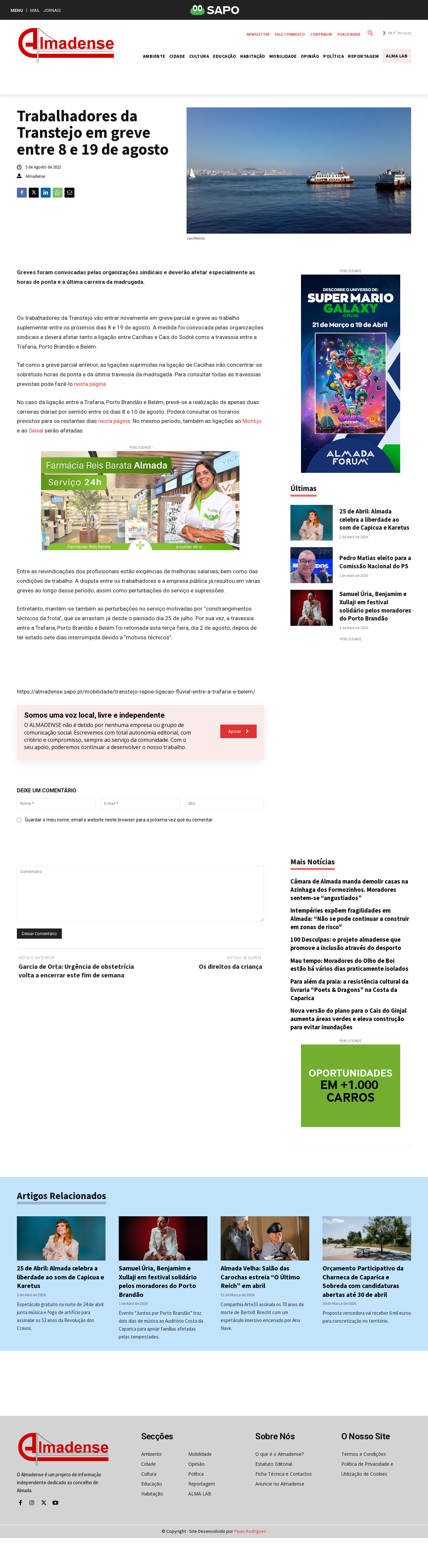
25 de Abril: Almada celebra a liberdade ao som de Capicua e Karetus (370, 521)
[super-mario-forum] (350, 374)
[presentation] (67, 846)
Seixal (36, 430)
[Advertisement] (350, 753)
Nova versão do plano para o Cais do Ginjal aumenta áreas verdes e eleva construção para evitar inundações (349, 1030)
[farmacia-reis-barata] (140, 500)
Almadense (35, 176)
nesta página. (90, 384)
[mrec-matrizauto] (350, 1097)
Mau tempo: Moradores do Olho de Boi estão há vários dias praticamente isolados (350, 976)
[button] (369, 33)
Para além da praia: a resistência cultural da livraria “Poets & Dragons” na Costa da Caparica (350, 1001)
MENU (17, 10)
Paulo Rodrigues (250, 1542)
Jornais (52, 10)
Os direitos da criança (230, 966)
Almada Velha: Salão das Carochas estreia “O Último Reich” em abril (261, 1288)
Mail (35, 10)
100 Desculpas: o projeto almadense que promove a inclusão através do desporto (347, 955)
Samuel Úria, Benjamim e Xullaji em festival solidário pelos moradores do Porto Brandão (373, 613)
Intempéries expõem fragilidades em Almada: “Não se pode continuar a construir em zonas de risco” (342, 930)
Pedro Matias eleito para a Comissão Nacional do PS (373, 565)
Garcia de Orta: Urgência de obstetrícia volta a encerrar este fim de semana (76, 970)
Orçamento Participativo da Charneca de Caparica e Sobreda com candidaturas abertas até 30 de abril (363, 1292)
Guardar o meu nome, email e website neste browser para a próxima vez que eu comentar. (119, 819)
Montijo (252, 421)
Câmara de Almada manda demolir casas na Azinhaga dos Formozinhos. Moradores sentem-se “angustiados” (349, 901)
